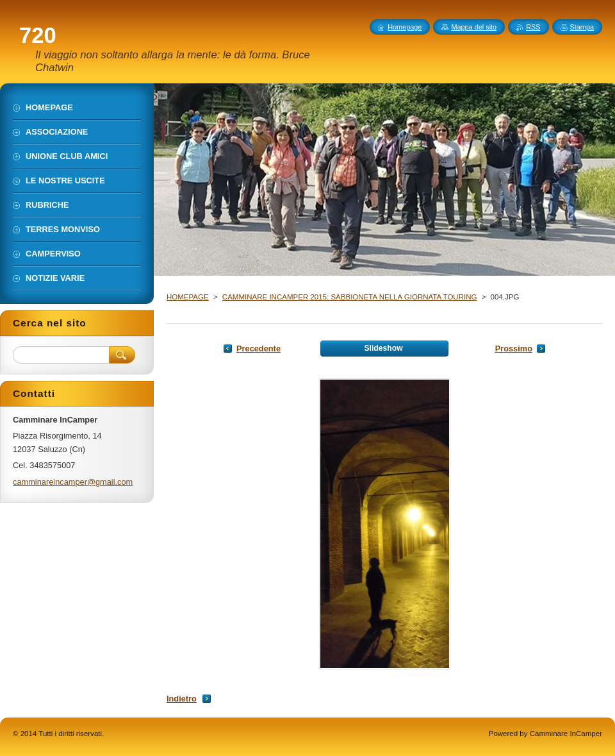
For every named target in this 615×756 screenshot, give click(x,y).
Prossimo (513, 348)
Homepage (405, 27)
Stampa (582, 27)
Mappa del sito (473, 27)
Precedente (258, 348)
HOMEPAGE (188, 297)
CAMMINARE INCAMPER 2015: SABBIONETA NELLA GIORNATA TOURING (349, 297)
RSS (533, 27)
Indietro (182, 698)
